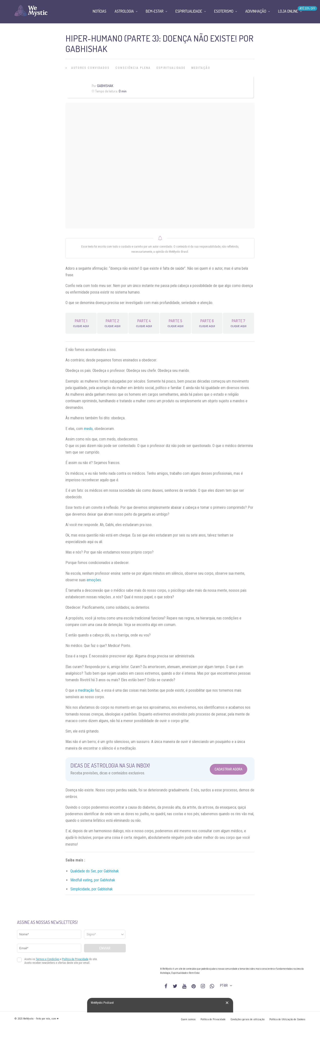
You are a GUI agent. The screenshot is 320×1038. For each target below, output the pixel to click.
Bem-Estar (155, 11)
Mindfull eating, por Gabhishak (92, 880)
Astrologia (124, 11)
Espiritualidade (170, 68)
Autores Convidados (90, 68)
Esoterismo (223, 11)
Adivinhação (255, 11)
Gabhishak (105, 86)
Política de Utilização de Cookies (287, 1019)
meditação (86, 690)
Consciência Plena (133, 68)
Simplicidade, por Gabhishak (91, 889)
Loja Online (288, 11)
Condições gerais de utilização (247, 1019)
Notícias (99, 11)
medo (88, 428)
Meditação (200, 68)
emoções (94, 580)
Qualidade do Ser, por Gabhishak (94, 871)
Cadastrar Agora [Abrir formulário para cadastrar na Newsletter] (228, 769)
